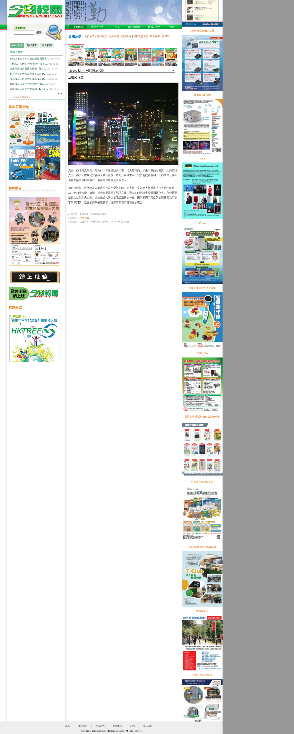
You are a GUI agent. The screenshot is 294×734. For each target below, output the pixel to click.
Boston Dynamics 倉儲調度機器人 (28, 58)
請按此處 (84, 218)
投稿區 (172, 26)
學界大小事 (97, 26)
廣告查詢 (117, 725)
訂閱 (132, 725)
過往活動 (147, 725)
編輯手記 (102, 36)
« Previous (15, 97)
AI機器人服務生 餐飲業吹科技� (27, 63)
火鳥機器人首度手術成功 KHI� (28, 88)
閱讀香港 (126, 36)
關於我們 (82, 725)
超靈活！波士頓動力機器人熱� (27, 73)
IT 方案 (115, 26)
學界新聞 (47, 45)
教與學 (165, 36)
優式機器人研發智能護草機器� (27, 78)
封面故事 (90, 36)
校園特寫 (114, 36)
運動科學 (155, 36)
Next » (27, 97)
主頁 (67, 725)
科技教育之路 (141, 36)
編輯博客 (32, 45)
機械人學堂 (154, 26)
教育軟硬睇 (134, 26)
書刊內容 (20, 27)
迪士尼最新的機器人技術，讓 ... (27, 68)
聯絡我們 (100, 725)
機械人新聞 (17, 45)
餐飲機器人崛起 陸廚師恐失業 (26, 83)
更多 (60, 93)
